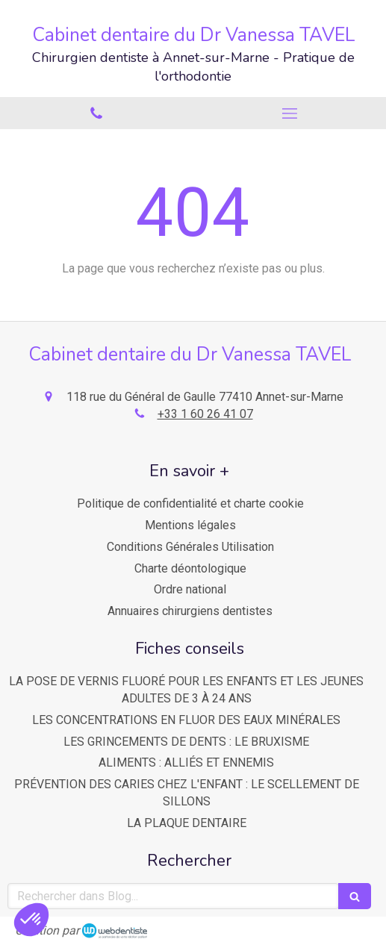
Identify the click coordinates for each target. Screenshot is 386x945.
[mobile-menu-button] (290, 113)
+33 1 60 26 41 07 (205, 414)
